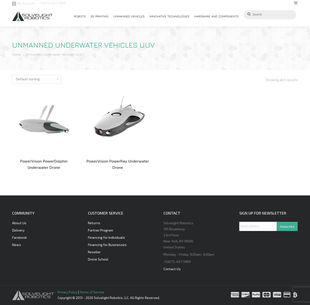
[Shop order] (36, 79)
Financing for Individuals (106, 237)
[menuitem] (79, 16)
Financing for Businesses (107, 245)
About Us (19, 223)
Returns (94, 223)
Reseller (94, 252)
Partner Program (100, 230)
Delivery (18, 230)
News (16, 245)
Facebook (19, 237)
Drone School (98, 259)
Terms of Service (92, 292)
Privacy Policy (68, 292)
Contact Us (172, 269)
